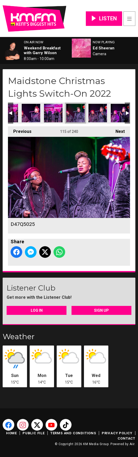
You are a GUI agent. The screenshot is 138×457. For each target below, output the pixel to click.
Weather (19, 336)
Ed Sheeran (103, 48)
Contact (126, 438)
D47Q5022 (53, 113)
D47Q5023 (31, 113)
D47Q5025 (75, 113)
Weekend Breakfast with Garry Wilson (42, 50)
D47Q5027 (120, 113)
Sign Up (101, 310)
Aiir (132, 444)
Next (117, 130)
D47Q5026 (97, 113)
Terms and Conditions (73, 433)
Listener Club (31, 287)
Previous (20, 130)
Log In (37, 310)
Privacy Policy (117, 433)
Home (11, 433)
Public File (34, 433)
